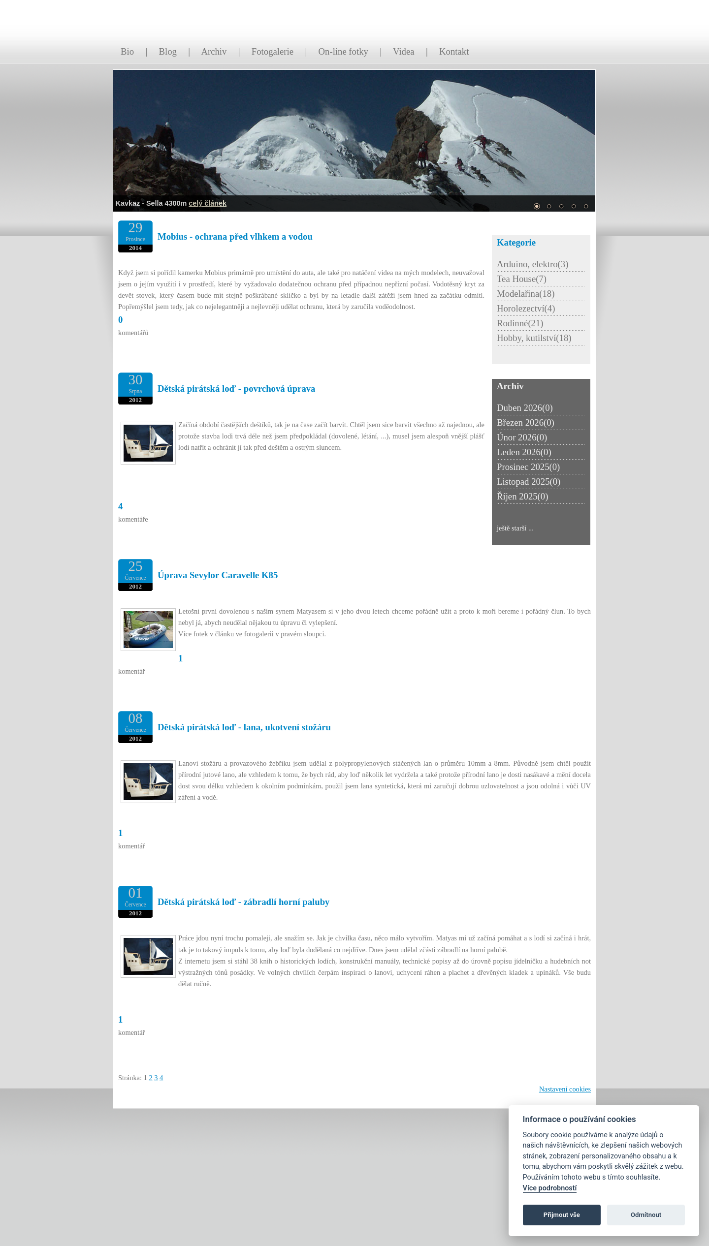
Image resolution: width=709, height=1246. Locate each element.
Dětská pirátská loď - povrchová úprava (236, 388)
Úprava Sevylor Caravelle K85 (218, 575)
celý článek (207, 203)
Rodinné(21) (520, 323)
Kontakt (454, 51)
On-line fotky (343, 51)
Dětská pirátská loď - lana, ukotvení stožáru (244, 727)
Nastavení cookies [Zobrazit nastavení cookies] (565, 1089)
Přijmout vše (562, 1214)
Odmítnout (646, 1214)
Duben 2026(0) (525, 408)
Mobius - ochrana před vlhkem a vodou (235, 236)
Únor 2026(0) (522, 437)
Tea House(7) (522, 279)
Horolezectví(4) (526, 308)
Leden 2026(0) (524, 452)
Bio (127, 51)
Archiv (213, 51)
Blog (168, 51)
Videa (404, 51)
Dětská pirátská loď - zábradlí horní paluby (243, 902)
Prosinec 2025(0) (528, 467)
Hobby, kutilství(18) (534, 338)
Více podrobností (550, 1188)
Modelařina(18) (525, 293)
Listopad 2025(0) (528, 481)
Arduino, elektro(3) (532, 264)
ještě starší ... (515, 528)
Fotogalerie (272, 51)
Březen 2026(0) (525, 422)
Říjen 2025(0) (522, 496)
